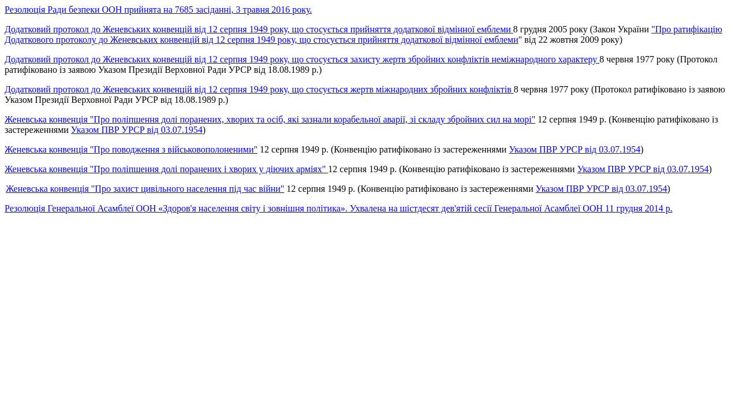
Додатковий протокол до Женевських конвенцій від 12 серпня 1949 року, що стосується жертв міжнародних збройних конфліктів (259, 89)
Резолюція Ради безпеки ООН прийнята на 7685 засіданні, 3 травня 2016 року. (158, 9)
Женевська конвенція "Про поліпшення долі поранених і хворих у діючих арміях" (166, 169)
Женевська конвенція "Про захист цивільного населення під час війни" (144, 189)
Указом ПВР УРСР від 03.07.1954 (137, 130)
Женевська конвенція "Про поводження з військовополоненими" (131, 149)
